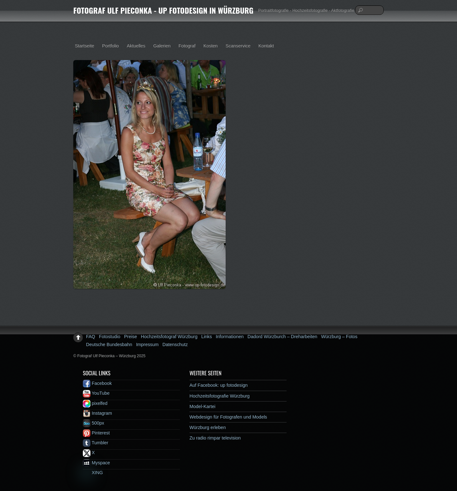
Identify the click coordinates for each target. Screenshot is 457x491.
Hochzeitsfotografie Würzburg (219, 396)
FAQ (90, 336)
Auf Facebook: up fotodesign (218, 385)
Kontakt (266, 45)
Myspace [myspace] (96, 462)
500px (93, 423)
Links (206, 336)
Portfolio (110, 45)
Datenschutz (175, 344)
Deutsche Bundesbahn (109, 344)
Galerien (161, 45)
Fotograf (186, 45)
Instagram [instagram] (97, 413)
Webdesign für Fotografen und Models (228, 416)
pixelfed (95, 403)
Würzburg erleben (207, 427)
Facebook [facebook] (97, 383)
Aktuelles (136, 45)
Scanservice (238, 45)
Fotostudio (109, 336)
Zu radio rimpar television (215, 437)
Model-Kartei (202, 406)
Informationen (230, 336)
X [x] (89, 452)
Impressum (147, 344)
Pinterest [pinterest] (96, 432)
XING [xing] (93, 472)
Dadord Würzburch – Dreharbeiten (282, 336)
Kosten (210, 45)
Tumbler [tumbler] (95, 442)
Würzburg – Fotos (339, 336)
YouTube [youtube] (96, 393)
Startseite (84, 45)
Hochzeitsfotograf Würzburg (169, 336)
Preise (130, 336)
